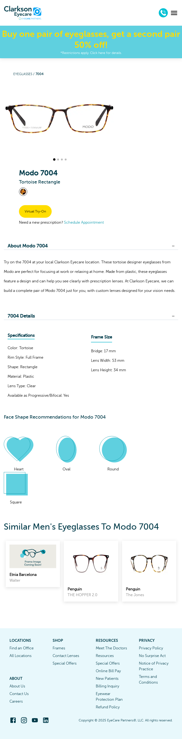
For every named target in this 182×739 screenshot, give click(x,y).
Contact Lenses (66, 656)
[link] (33, 564)
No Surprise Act (152, 656)
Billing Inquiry (107, 686)
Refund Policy (108, 707)
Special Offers (65, 663)
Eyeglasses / (24, 74)
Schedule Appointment (84, 222)
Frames (59, 648)
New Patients (107, 678)
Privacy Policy (151, 648)
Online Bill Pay (108, 671)
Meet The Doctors (111, 648)
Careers (16, 701)
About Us (17, 686)
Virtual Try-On (35, 211)
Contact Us (19, 694)
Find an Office (21, 648)
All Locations (20, 656)
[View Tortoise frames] (23, 192)
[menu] (174, 13)
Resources (105, 656)
